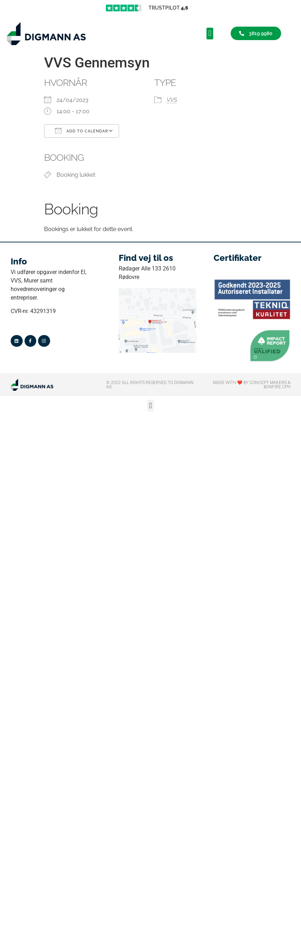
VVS (172, 100)
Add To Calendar (81, 130)
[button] (209, 33)
